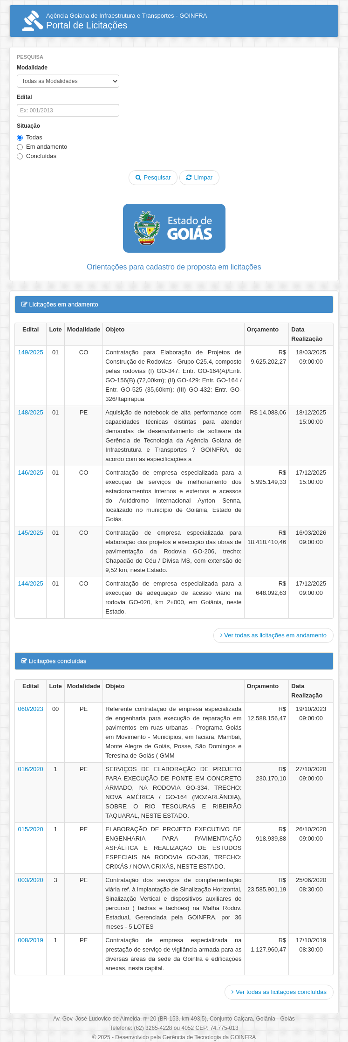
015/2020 (30, 829)
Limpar (199, 177)
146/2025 (30, 472)
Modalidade (32, 67)
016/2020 (30, 769)
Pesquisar (153, 177)
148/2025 (30, 412)
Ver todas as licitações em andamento (273, 635)
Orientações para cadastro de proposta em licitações (174, 267)
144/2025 (30, 583)
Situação (28, 126)
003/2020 (30, 879)
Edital (24, 97)
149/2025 (30, 352)
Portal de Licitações (114, 21)
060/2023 (30, 708)
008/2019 (30, 940)
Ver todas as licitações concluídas (279, 991)
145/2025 (30, 532)
